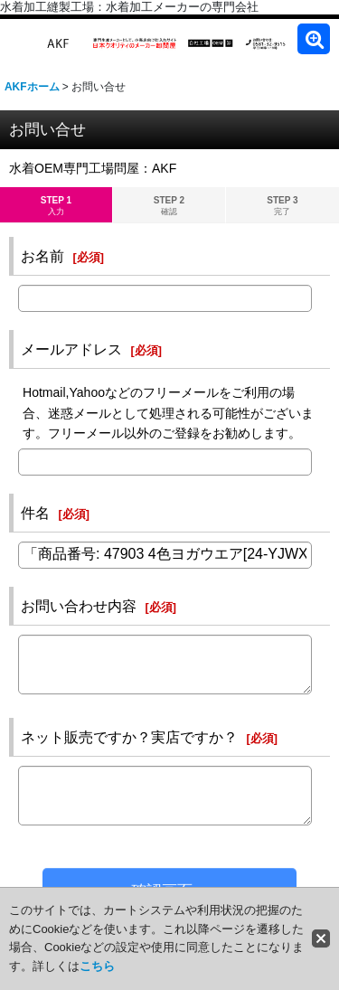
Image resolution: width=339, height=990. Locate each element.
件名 (35, 512)
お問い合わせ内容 (79, 606)
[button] (313, 39)
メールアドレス (71, 349)
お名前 (42, 256)
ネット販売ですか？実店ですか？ (129, 737)
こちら (97, 966)
